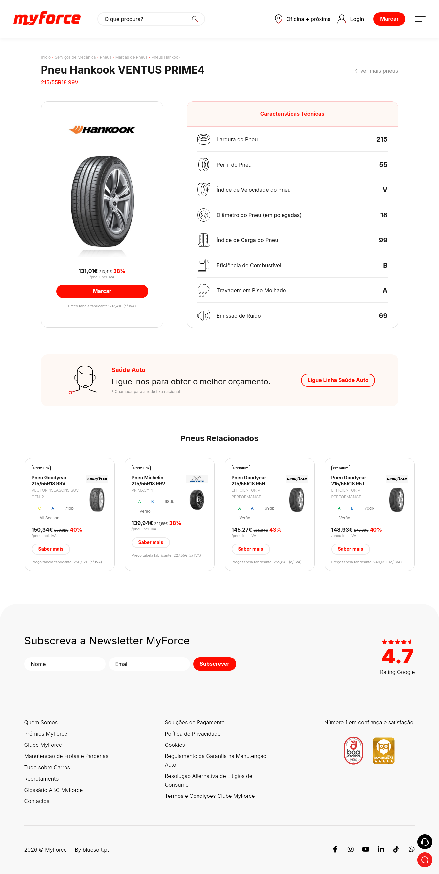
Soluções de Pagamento (195, 722)
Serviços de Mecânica (75, 57)
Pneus (105, 57)
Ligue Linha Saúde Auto (338, 380)
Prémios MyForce (45, 733)
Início (46, 57)
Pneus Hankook (166, 57)
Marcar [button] (102, 291)
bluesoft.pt (96, 850)
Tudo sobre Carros (47, 767)
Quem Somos (41, 722)
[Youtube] (366, 850)
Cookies (175, 745)
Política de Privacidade (192, 733)
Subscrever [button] (215, 663)
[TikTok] (396, 850)
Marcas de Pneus (131, 57)
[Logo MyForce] (47, 18)
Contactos (37, 801)
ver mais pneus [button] (379, 70)
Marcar (389, 18)
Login (350, 19)
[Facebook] (335, 850)
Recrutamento (41, 778)
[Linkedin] (381, 850)
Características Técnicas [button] (292, 113)
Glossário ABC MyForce (53, 790)
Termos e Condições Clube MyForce (210, 796)
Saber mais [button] (51, 549)
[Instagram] (350, 850)
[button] (302, 18)
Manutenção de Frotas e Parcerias (66, 756)
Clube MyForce (43, 745)
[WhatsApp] (411, 850)
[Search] (195, 19)
